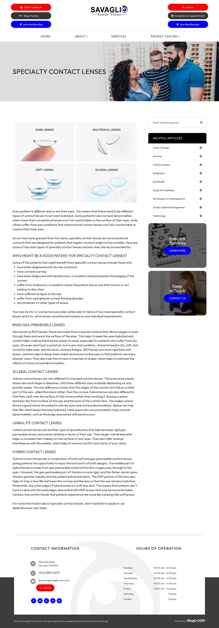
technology (160, 218)
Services (118, 36)
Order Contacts (33, 7)
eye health (159, 183)
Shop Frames (28, 16)
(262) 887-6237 (49, 572)
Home (45, 36)
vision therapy (162, 148)
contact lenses (162, 165)
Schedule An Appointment (190, 15)
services (158, 156)
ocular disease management (170, 209)
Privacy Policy (92, 621)
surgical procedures (165, 191)
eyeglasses (159, 174)
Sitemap (104, 621)
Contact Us (177, 301)
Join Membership (31, 24)
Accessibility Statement (73, 621)
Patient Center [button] (164, 36)
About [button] (81, 36)
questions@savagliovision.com (56, 580)
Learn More (177, 253)
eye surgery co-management (171, 200)
